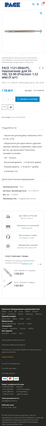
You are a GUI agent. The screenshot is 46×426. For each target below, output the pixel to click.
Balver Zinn (6, 319)
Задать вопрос (8, 357)
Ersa (10, 311)
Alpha (15, 319)
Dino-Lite (21, 323)
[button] (41, 15)
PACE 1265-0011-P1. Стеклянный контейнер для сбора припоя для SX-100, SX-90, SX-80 (25, 271)
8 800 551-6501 (8, 394)
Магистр (38, 314)
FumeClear (12, 314)
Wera (21, 333)
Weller (27, 311)
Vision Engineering (9, 323)
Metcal (20, 314)
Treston (5, 328)
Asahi (28, 319)
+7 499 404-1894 (7, 387)
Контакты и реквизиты (11, 363)
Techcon (23, 328)
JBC (16, 311)
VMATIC (31, 328)
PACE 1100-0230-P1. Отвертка (24, 283)
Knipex (14, 333)
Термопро (29, 314)
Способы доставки (9, 368)
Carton (29, 323)
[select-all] (27, 264)
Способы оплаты (8, 373)
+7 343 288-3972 (7, 391)
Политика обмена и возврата (13, 345)
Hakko (4, 311)
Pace (21, 311)
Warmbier (13, 328)
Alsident (35, 311)
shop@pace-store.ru (9, 401)
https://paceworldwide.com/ (12, 424)
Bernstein (5, 333)
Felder (21, 319)
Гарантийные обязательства (13, 340)
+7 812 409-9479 (7, 389)
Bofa (3, 314)
